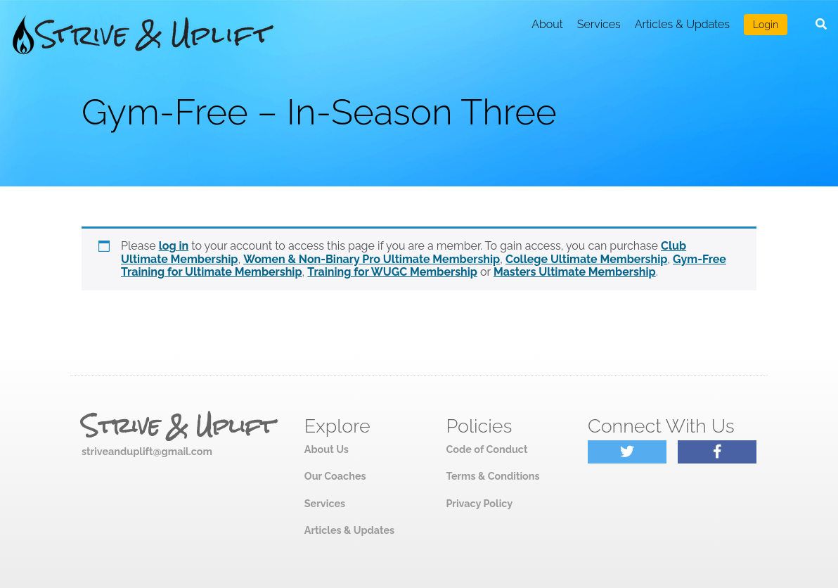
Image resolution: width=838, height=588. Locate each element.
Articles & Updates (682, 24)
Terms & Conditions (492, 476)
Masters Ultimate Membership (575, 272)
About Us (326, 449)
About (547, 24)
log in (174, 246)
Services (599, 24)
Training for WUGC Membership (392, 272)
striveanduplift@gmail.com (147, 451)
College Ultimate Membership (586, 259)
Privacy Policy (479, 503)
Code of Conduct (486, 449)
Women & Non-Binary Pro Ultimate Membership (371, 259)
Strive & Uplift (178, 426)
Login (765, 24)
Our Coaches (335, 476)
